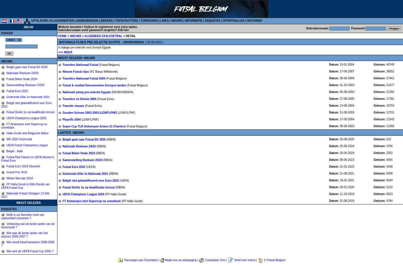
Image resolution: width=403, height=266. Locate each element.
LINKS (164, 20)
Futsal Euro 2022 (17, 91)
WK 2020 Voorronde (19, 139)
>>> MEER (65, 52)
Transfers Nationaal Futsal (81, 64)
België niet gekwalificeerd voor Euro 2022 (91, 180)
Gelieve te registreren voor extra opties (110, 27)
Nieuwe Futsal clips (76, 71)
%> (13, 40)
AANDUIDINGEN (87, 20)
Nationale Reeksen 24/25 (22, 73)
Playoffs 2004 (72, 119)
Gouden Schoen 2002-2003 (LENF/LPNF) (90, 112)
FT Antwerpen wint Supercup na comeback (92, 201)
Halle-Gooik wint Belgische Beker (27, 133)
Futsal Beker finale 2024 (21, 79)
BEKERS (107, 20)
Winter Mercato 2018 (19, 178)
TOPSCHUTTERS (126, 20)
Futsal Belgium (276, 260)
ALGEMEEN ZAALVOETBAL (103, 36)
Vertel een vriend (244, 260)
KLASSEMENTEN (62, 20)
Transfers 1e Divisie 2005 (80, 99)
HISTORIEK (254, 20)
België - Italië (14, 151)
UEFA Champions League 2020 (26, 118)
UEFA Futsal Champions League (27, 145)
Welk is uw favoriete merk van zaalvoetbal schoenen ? (22, 216)
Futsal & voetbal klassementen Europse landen (95, 85)
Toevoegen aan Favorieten (141, 260)
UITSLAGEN (39, 20)
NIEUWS (177, 20)
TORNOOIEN (149, 20)
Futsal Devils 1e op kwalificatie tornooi (30, 112)
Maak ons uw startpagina (181, 260)
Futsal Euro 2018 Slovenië (23, 166)
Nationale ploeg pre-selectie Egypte (87, 92)
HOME (62, 36)
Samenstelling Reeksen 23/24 (25, 85)
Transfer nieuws (74, 105)
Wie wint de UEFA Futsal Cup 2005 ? (29, 251)
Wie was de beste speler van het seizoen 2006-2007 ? (24, 235)
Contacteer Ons (215, 260)
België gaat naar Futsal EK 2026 (27, 67)
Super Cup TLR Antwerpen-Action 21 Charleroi (95, 126)
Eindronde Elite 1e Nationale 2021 (28, 97)
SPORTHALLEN (233, 20)
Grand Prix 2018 (16, 172)
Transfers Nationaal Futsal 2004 (84, 78)
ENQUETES (213, 20)
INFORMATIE (193, 20)
